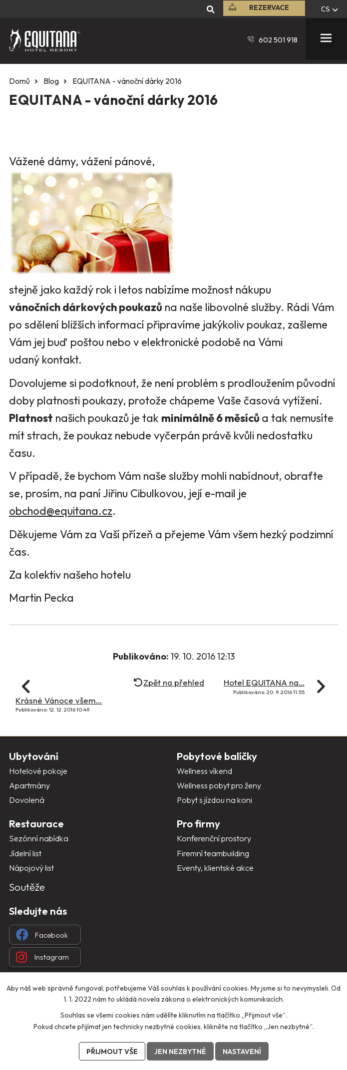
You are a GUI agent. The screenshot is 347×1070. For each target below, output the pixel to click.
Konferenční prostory (214, 838)
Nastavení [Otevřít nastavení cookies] (242, 1051)
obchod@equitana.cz (60, 511)
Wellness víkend (204, 771)
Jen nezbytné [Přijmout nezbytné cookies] (180, 1051)
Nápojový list (31, 868)
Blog (51, 81)
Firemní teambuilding (213, 853)
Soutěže (27, 886)
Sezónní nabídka (38, 838)
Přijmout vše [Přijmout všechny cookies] (112, 1051)
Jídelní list (25, 853)
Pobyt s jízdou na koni (214, 800)
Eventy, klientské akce (215, 868)
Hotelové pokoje (38, 771)
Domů (19, 81)
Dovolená (26, 800)
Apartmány (29, 785)
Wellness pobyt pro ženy (219, 785)
